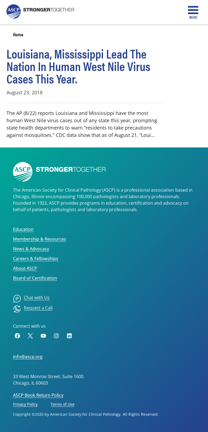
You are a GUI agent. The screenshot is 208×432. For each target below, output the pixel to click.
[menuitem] (31, 299)
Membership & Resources (39, 239)
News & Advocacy (31, 249)
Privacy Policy (25, 404)
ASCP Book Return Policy (38, 395)
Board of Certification (35, 278)
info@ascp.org (28, 357)
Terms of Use (62, 404)
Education (23, 229)
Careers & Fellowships (35, 259)
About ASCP (25, 268)
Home (18, 34)
